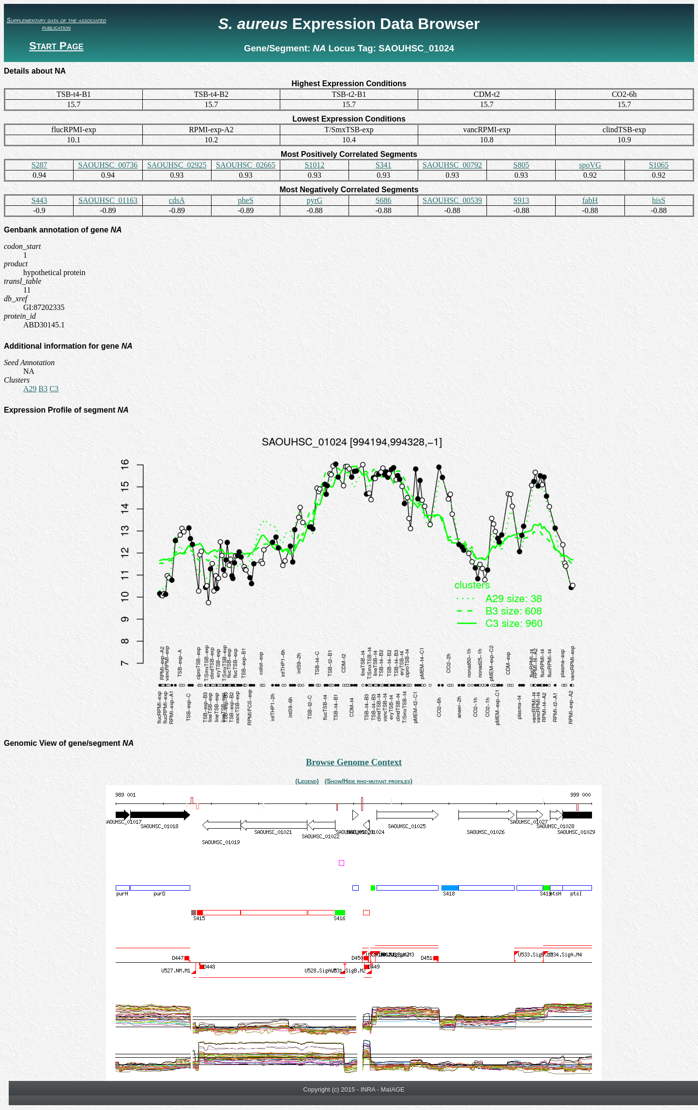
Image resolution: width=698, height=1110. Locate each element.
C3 (54, 389)
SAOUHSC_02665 (245, 165)
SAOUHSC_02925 (177, 165)
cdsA (177, 200)
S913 (521, 200)
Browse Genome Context (354, 762)
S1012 (314, 165)
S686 (384, 200)
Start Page (56, 46)
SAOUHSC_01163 (107, 200)
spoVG (590, 165)
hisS (659, 200)
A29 (30, 389)
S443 (39, 200)
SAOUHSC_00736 (108, 165)
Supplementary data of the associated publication (56, 23)
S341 (384, 165)
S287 (39, 165)
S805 (521, 165)
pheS (246, 200)
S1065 (658, 165)
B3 (43, 389)
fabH (590, 200)
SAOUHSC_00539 (452, 200)
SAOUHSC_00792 (452, 165)
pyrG (314, 200)
